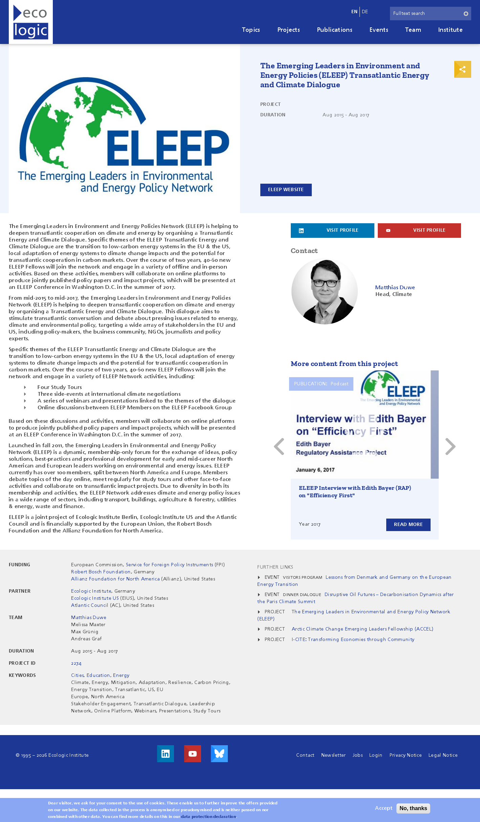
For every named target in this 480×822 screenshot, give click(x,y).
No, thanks (413, 808)
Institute (450, 30)
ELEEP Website (286, 189)
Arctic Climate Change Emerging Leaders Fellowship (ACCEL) (362, 629)
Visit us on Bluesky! (219, 753)
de (365, 11)
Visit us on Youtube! (192, 753)
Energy (121, 675)
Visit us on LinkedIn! (165, 753)
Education (98, 675)
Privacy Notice (406, 755)
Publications (334, 30)
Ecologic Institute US (95, 598)
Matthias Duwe (88, 617)
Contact (305, 755)
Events (378, 30)
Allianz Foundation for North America (115, 579)
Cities (77, 675)
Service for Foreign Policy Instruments (169, 565)
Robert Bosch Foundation (101, 572)
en (354, 11)
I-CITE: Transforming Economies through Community (353, 639)
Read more (408, 524)
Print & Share (462, 69)
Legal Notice (443, 755)
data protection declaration (208, 817)
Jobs (358, 755)
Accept (383, 808)
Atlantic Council (89, 605)
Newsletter (333, 755)
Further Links (275, 567)
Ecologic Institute (91, 591)
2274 (76, 663)
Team (413, 30)
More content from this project (344, 363)
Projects (288, 30)
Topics (251, 30)
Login (376, 755)
